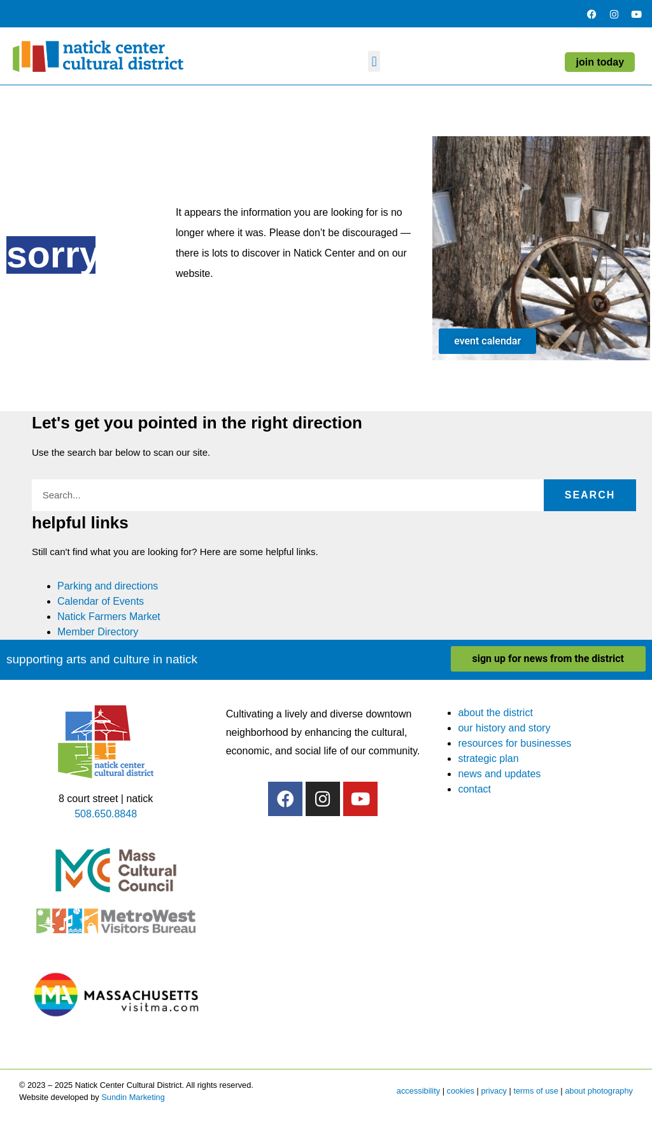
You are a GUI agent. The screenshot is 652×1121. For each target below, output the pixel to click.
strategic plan (488, 758)
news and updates (499, 773)
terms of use (535, 1091)
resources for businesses (514, 743)
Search (590, 495)
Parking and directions (107, 586)
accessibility (418, 1091)
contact (474, 789)
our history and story (504, 728)
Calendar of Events (100, 601)
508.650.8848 (105, 813)
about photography (599, 1091)
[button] (374, 61)
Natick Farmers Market (108, 616)
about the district (495, 712)
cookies (460, 1091)
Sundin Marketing (133, 1097)
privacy (494, 1091)
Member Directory (97, 631)
